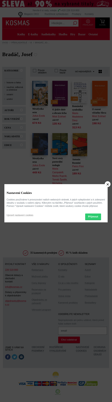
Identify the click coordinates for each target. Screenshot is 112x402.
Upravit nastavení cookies (20, 215)
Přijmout (93, 216)
